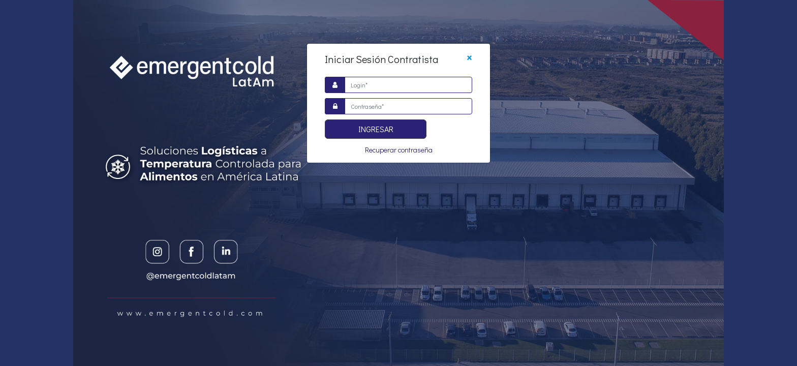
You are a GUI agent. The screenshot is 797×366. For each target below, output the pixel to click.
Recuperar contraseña (399, 150)
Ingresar (375, 129)
